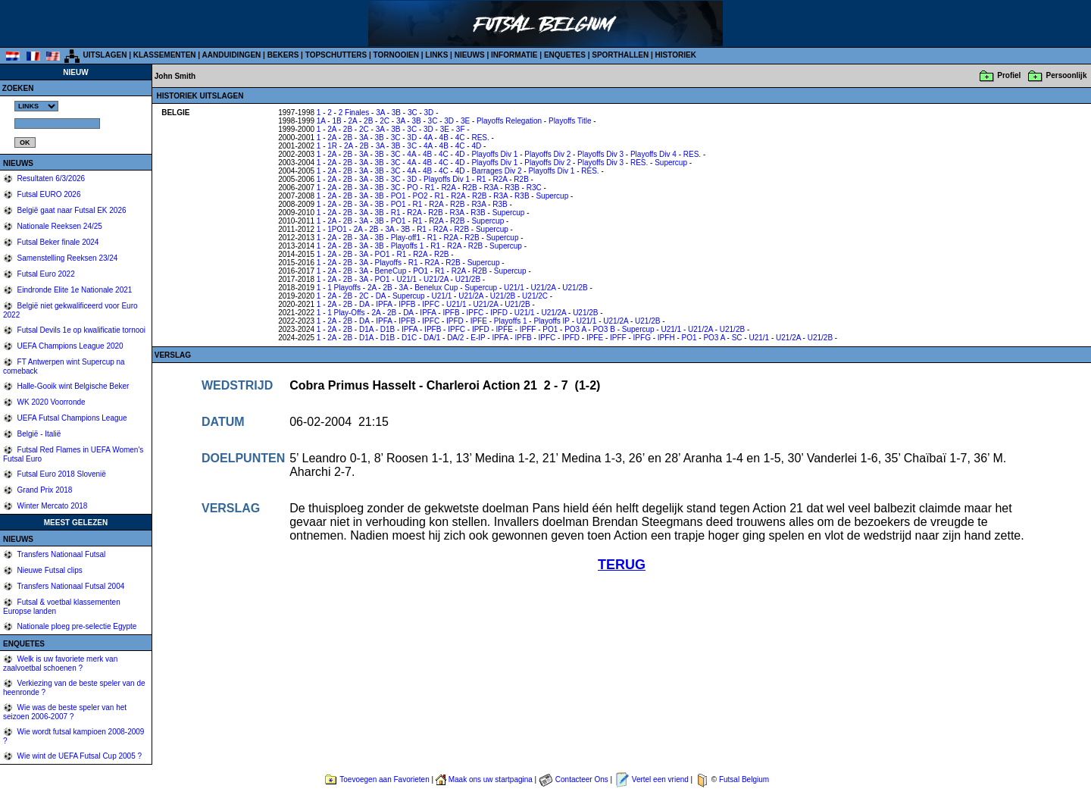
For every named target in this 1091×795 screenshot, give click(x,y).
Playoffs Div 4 (653, 154)
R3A (491, 187)
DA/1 (432, 337)
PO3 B (603, 329)
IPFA (384, 304)
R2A (500, 179)
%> (36, 106)
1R (332, 146)
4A (428, 137)
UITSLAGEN (105, 55)
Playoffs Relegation (509, 121)
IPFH (666, 337)
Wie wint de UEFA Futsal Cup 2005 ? (78, 756)
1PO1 (337, 229)
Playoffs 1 (407, 246)
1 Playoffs (344, 287)
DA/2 (455, 337)
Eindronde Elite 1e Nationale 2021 (74, 290)
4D (476, 146)
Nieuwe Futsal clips (49, 570)
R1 (481, 179)
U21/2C (535, 296)
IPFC (430, 304)
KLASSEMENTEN (164, 55)
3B (396, 112)
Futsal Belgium (744, 779)
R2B (521, 179)
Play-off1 (405, 237)
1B (336, 121)
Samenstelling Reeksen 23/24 (66, 258)
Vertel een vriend (660, 779)
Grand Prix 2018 (44, 490)
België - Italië (38, 434)
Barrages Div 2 (496, 171)
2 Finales (354, 112)
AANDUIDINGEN (231, 55)
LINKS (436, 55)
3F (460, 129)
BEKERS (283, 55)
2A (353, 121)
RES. (480, 137)
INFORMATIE (514, 55)
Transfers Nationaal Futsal (60, 554)
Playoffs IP (551, 321)
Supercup (671, 162)
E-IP (477, 337)
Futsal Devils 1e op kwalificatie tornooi (80, 330)
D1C (409, 337)
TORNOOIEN (396, 55)
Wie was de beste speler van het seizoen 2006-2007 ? (65, 712)
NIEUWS (470, 55)
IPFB (407, 304)
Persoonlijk (1066, 75)
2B (368, 121)
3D (429, 112)
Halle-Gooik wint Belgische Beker (72, 386)
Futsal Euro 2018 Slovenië (60, 474)
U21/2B (467, 279)
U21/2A (436, 279)
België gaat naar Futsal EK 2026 (71, 210)
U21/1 (406, 279)
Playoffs (388, 262)
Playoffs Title (570, 121)
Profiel (1009, 75)
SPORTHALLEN (620, 55)
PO (412, 187)
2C (384, 121)
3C (412, 112)
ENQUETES (565, 55)
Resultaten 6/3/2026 (50, 178)
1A (321, 121)
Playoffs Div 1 (494, 154)
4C (460, 137)
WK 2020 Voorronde (50, 402)
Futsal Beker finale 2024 (57, 242)
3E (465, 121)
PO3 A (575, 329)
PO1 (398, 196)
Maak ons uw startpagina (491, 779)
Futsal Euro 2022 (45, 274)
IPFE (478, 321)
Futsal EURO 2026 (48, 194)
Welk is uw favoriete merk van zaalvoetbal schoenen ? (60, 663)
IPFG (642, 337)
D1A (366, 329)
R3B (512, 187)
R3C (534, 187)
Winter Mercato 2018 (51, 506)
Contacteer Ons (581, 779)
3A (380, 112)
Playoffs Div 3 (600, 154)
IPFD (499, 312)
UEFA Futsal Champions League (71, 418)
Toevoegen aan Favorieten (384, 779)
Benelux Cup (436, 287)
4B (444, 137)
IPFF (528, 329)
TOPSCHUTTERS (336, 55)
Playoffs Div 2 (547, 154)
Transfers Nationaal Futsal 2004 (70, 586)
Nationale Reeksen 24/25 (58, 226)
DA (381, 296)
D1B (387, 329)
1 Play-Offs (345, 312)
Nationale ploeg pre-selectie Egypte (76, 626)
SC (737, 337)
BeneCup (391, 271)
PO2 (420, 196)
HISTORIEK (675, 55)
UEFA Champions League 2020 (69, 346)
